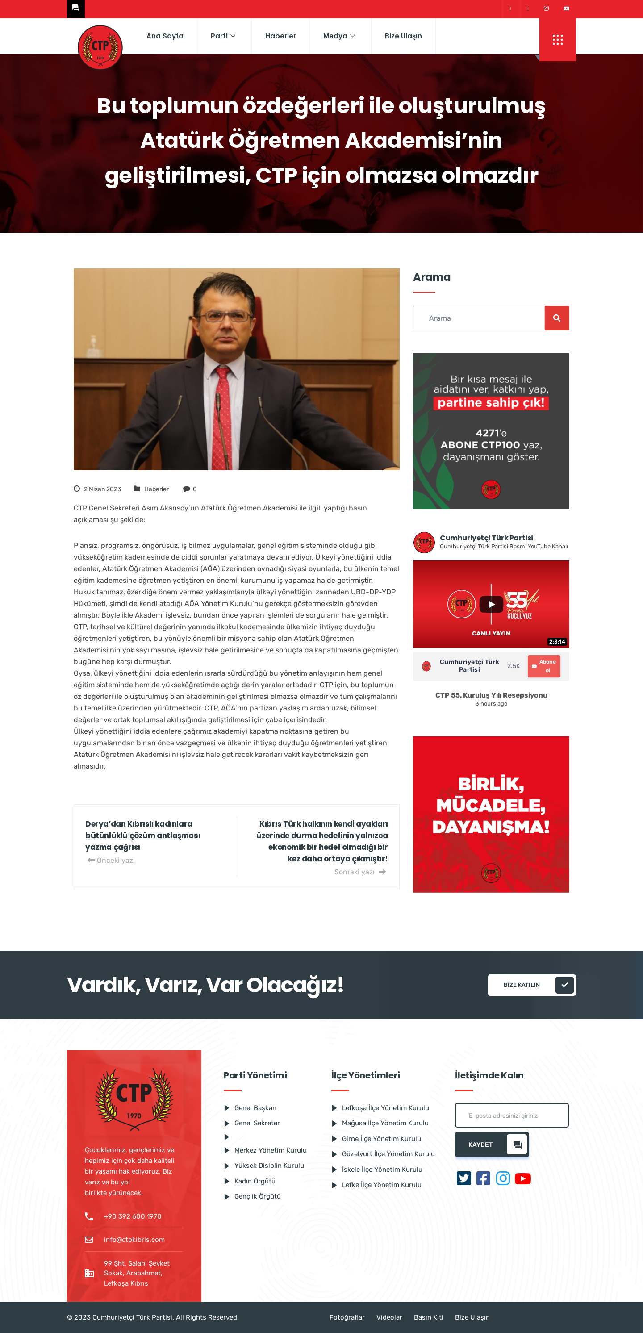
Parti (223, 36)
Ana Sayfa (165, 36)
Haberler (280, 36)
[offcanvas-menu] (557, 39)
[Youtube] (566, 9)
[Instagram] (546, 9)
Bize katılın (539, 985)
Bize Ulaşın (403, 36)
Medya (339, 36)
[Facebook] (527, 9)
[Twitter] (510, 9)
